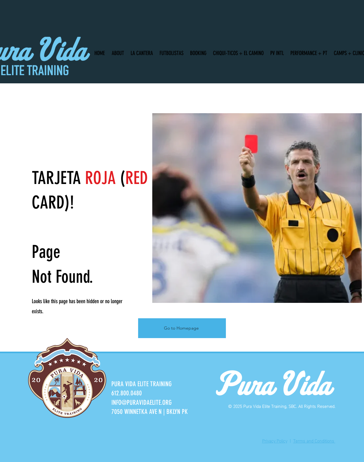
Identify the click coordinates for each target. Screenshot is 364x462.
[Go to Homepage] (182, 328)
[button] (116, 50)
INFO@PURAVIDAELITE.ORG (141, 402)
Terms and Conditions (314, 440)
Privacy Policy (274, 440)
